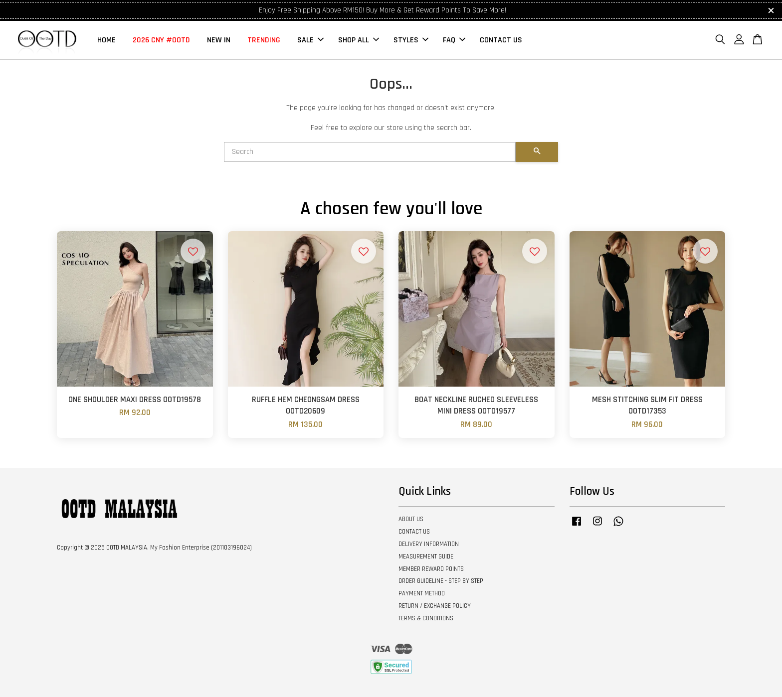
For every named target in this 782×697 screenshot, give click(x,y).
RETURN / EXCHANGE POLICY (434, 606)
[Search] (370, 152)
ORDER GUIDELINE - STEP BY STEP (440, 581)
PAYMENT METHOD (421, 593)
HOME (106, 40)
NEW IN (218, 40)
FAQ (454, 40)
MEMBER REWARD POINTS (431, 569)
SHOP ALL (358, 40)
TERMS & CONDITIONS (425, 618)
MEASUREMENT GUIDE (425, 556)
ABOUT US (410, 519)
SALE (310, 40)
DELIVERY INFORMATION (428, 544)
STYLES (410, 40)
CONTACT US (501, 40)
